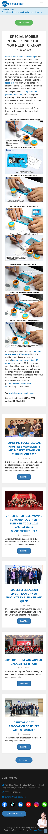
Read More (24, 477)
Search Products (14, 814)
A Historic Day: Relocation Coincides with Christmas (24, 726)
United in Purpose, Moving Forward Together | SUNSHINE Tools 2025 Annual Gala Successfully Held (24, 523)
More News (24, 760)
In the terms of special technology (20, 56)
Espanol (24, 23)
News (10, 10)
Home (4, 10)
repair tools (10, 83)
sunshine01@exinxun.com (15, 797)
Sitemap (33, 830)
